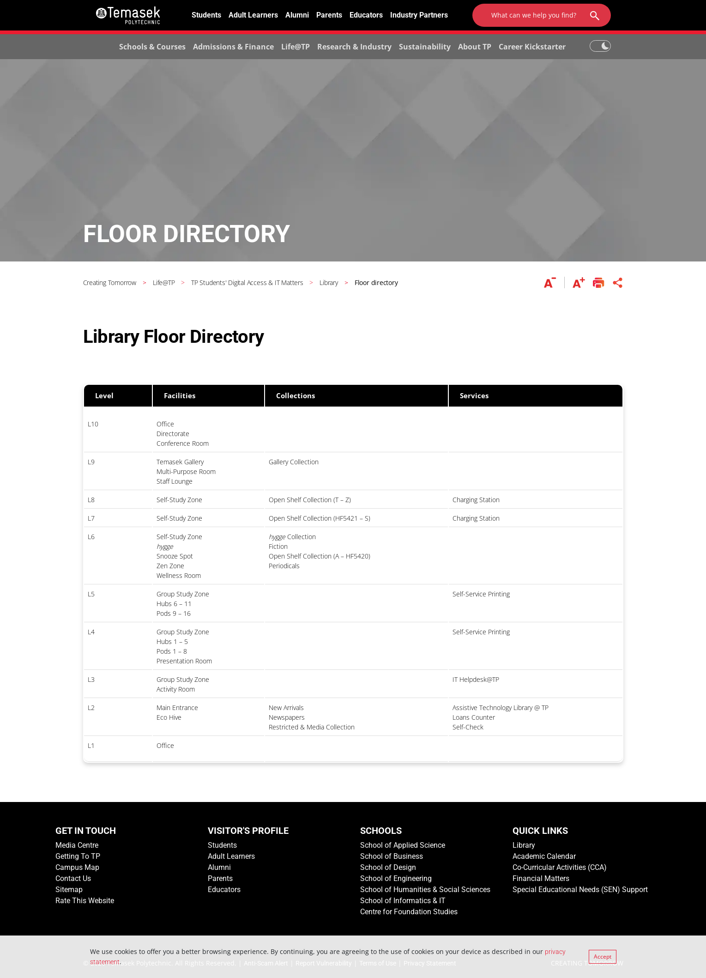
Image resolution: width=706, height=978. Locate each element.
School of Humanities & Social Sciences (425, 889)
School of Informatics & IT (403, 900)
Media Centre (76, 845)
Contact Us (73, 878)
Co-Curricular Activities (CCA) (560, 867)
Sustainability (425, 47)
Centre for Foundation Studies (409, 911)
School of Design (388, 867)
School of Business (391, 856)
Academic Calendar (544, 856)
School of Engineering (396, 878)
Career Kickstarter (532, 47)
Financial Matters (541, 878)
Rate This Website (84, 900)
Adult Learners (253, 15)
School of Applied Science (402, 845)
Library (524, 845)
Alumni (297, 15)
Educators (366, 15)
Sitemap (69, 889)
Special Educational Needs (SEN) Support (580, 889)
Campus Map (77, 867)
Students (206, 15)
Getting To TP (77, 856)
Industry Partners (419, 15)
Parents (329, 15)
